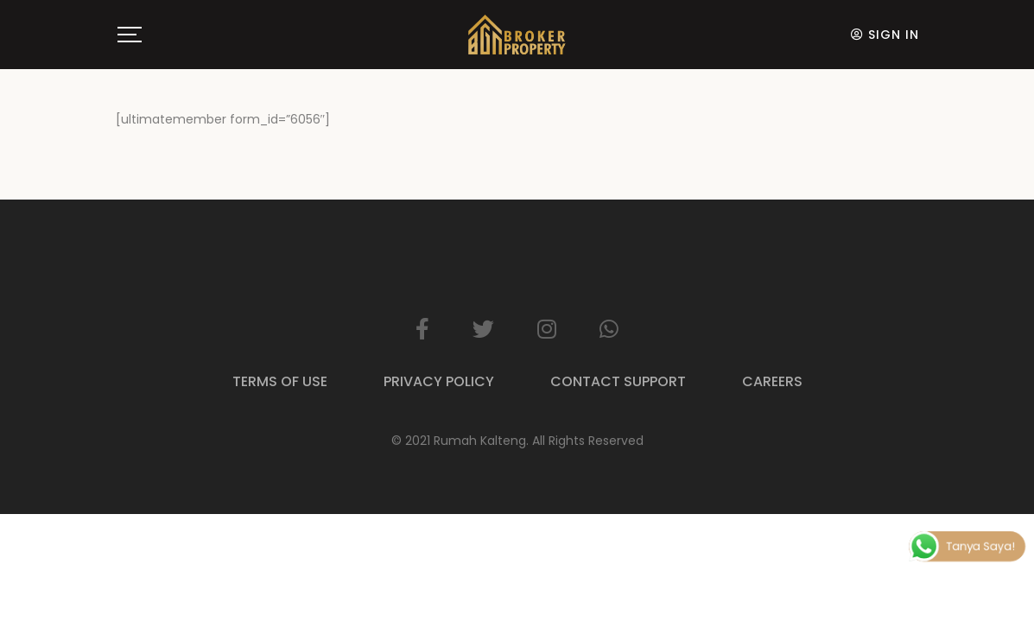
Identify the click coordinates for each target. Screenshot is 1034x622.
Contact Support (618, 381)
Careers (772, 381)
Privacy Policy (439, 381)
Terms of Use (279, 381)
